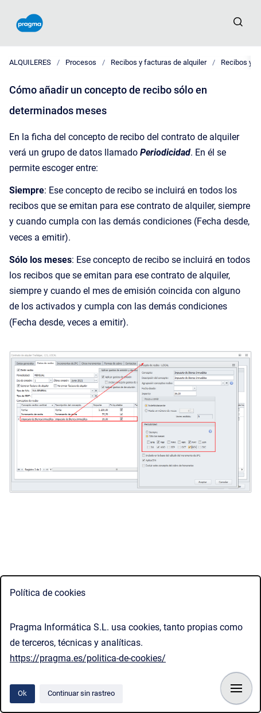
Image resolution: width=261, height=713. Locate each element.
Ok (22, 693)
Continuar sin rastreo (81, 693)
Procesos (80, 62)
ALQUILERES (30, 62)
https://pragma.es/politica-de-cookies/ (88, 658)
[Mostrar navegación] (236, 688)
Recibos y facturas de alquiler (159, 62)
